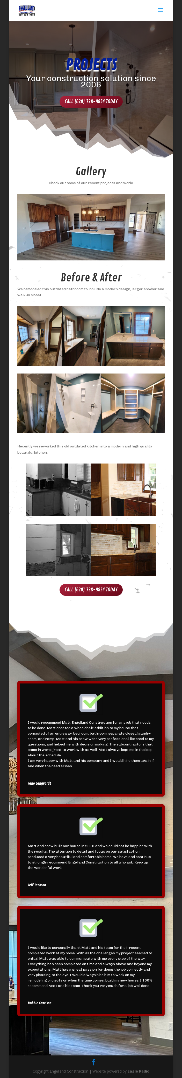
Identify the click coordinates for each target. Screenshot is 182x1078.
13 (72, 254)
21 (107, 254)
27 (134, 254)
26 (129, 254)
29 (142, 254)
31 (151, 254)
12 (68, 254)
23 (116, 254)
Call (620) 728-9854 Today (91, 101)
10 (59, 254)
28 (138, 254)
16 (85, 254)
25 (125, 254)
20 (103, 254)
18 (94, 254)
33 (160, 254)
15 (81, 254)
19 (98, 254)
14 (76, 254)
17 (90, 254)
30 (147, 254)
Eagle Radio (138, 1071)
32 (156, 254)
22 (112, 254)
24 (120, 254)
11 (63, 254)
